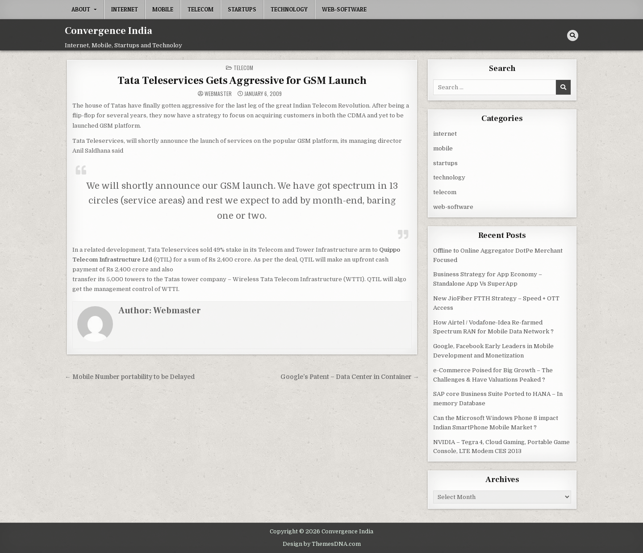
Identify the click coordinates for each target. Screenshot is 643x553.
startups (242, 9)
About (80, 9)
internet (124, 9)
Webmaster (218, 93)
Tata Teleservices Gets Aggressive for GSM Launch (242, 80)
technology (289, 9)
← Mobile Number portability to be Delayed (130, 376)
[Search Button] (572, 35)
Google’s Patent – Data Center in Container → (349, 376)
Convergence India (108, 31)
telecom (200, 9)
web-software (344, 9)
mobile (162, 9)
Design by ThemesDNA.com (322, 543)
